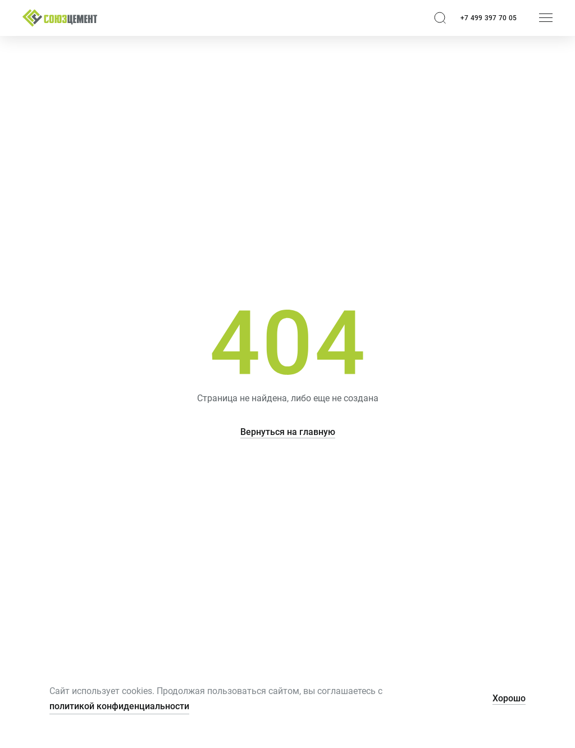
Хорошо (509, 698)
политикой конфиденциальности (119, 706)
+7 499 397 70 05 (488, 18)
